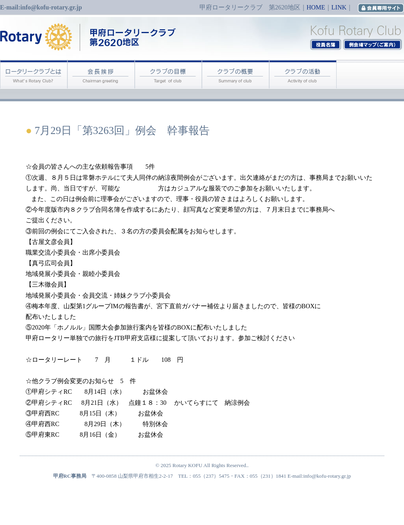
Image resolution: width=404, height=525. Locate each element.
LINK (338, 7)
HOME (316, 7)
